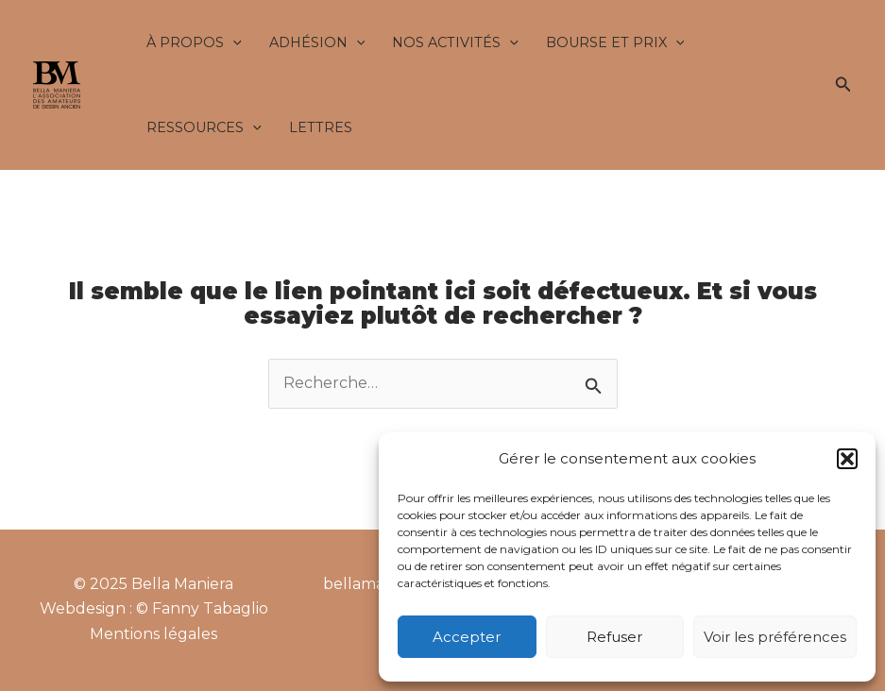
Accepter (467, 637)
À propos (194, 42)
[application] (233, 42)
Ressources (204, 127)
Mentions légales (153, 634)
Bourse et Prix (615, 42)
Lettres (320, 127)
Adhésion (317, 42)
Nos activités (455, 42)
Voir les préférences (775, 637)
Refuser (614, 637)
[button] (847, 458)
